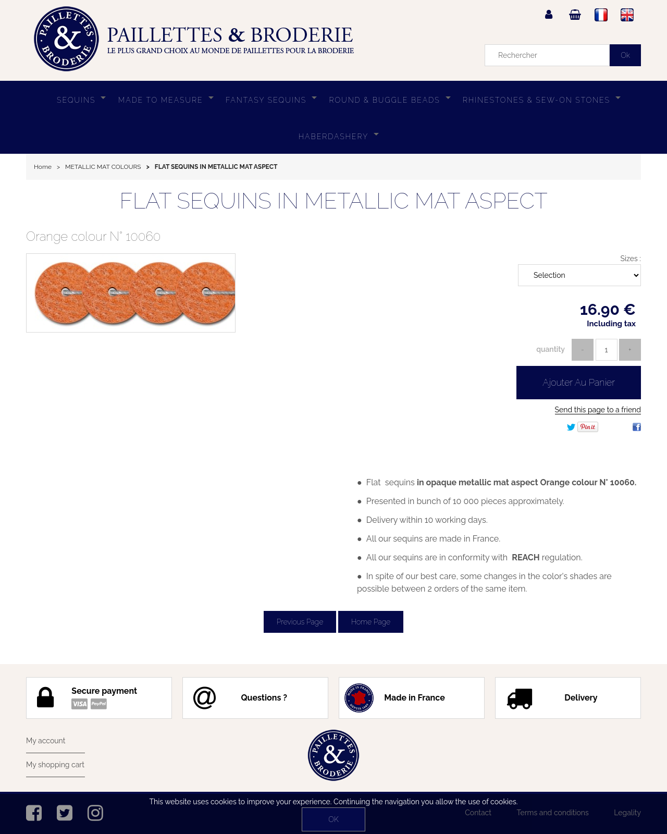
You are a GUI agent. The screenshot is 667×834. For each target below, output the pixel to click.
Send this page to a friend (598, 410)
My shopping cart (55, 765)
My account (45, 741)
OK (333, 819)
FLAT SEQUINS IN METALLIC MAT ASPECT (333, 201)
